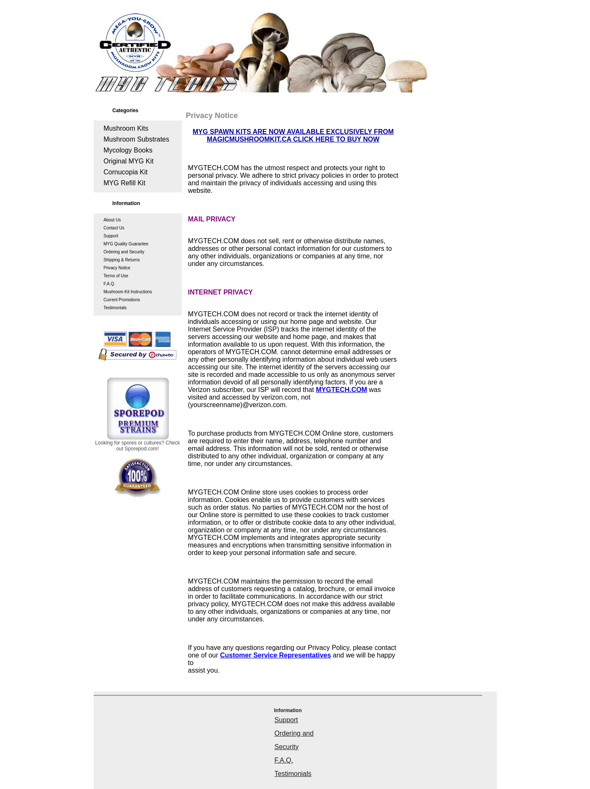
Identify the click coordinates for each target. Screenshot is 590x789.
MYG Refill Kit (125, 183)
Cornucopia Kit (126, 172)
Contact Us (114, 228)
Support (111, 236)
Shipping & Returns (122, 260)
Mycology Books (128, 150)
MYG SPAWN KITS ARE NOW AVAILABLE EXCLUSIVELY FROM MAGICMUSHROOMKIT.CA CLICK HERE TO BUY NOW (293, 135)
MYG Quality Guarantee (126, 244)
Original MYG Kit (129, 161)
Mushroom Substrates (137, 139)
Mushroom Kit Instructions (128, 291)
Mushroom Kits (126, 128)
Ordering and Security (124, 252)
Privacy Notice (117, 268)
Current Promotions (122, 299)
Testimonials (115, 307)
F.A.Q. (109, 283)
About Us (112, 220)
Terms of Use (116, 276)
